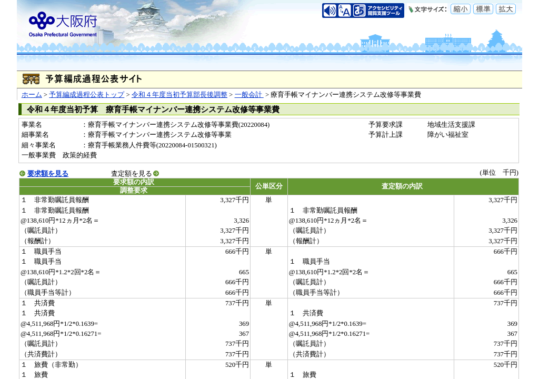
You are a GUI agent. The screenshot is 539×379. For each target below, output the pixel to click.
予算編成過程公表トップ (86, 94)
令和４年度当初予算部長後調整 (179, 94)
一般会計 (249, 94)
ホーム (32, 94)
